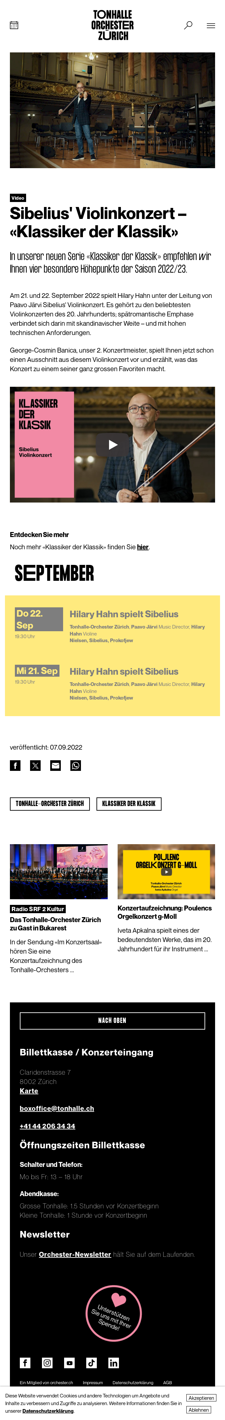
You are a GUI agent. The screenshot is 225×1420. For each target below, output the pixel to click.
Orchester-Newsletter (75, 1254)
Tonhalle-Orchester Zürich (50, 804)
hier (143, 547)
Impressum (93, 1382)
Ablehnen (199, 1410)
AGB (167, 1382)
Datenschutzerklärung (133, 1382)
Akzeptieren (201, 1398)
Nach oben (112, 1021)
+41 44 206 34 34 (47, 1126)
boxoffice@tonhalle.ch (57, 1109)
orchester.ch (61, 1382)
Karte (29, 1091)
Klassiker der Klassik (129, 804)
